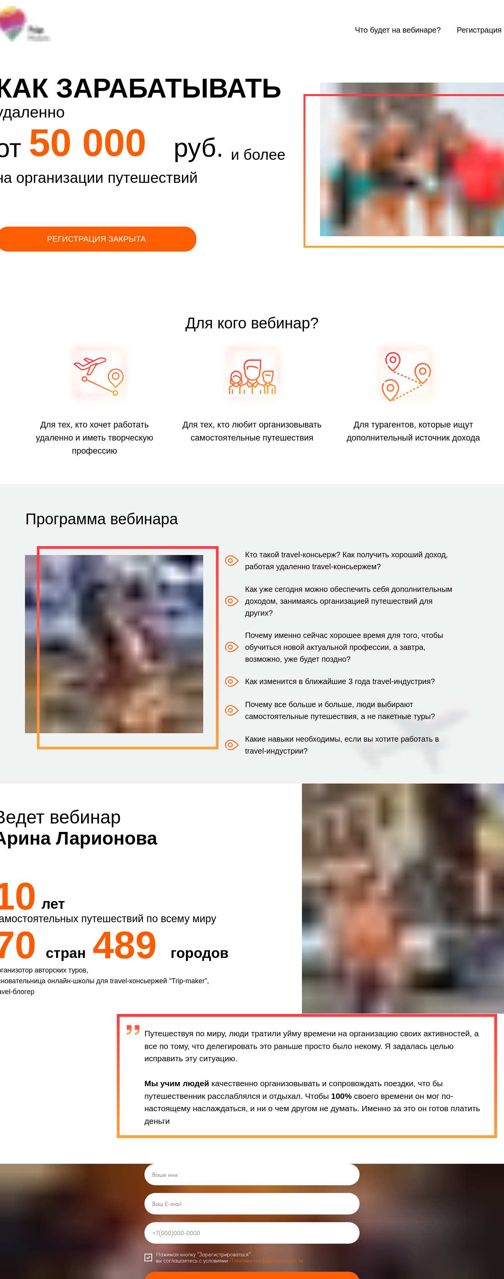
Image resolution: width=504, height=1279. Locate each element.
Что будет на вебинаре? (398, 30)
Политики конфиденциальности (266, 1260)
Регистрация (479, 30)
